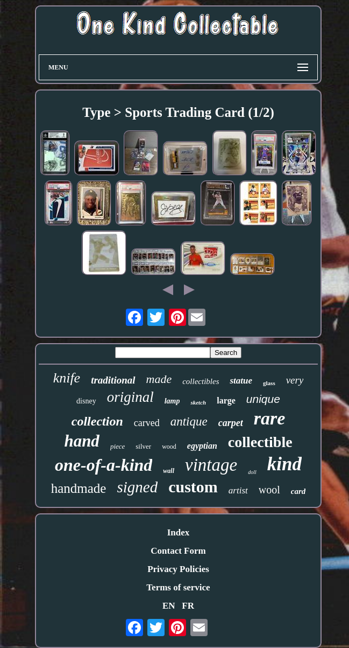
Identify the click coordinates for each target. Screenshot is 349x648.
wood (169, 446)
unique (263, 399)
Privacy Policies (178, 569)
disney (86, 401)
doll (252, 472)
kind (284, 464)
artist (238, 490)
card (298, 491)
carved (147, 422)
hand (81, 440)
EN (168, 606)
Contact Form (178, 551)
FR (188, 606)
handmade (78, 488)
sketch (198, 402)
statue (241, 380)
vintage (211, 465)
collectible (260, 442)
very (295, 380)
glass (269, 383)
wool (269, 490)
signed (137, 487)
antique (189, 421)
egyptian (202, 445)
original (130, 397)
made (159, 379)
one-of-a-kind (103, 465)
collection (97, 421)
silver (143, 446)
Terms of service (178, 587)
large (226, 400)
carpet (230, 422)
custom (193, 487)
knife (67, 378)
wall (168, 471)
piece (117, 446)
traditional (113, 380)
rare (270, 418)
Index (178, 532)
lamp (172, 401)
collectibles (200, 381)
